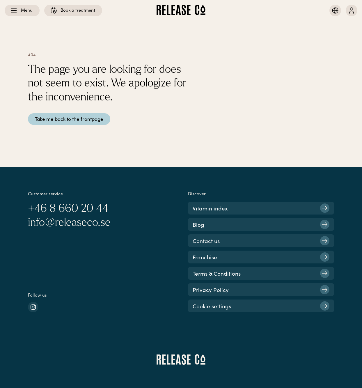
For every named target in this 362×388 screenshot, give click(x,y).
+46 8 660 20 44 (68, 208)
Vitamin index (261, 208)
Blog (261, 224)
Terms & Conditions (261, 273)
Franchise (261, 257)
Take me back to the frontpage (69, 119)
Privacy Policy (261, 289)
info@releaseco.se (69, 222)
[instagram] (33, 307)
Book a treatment (72, 10)
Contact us (261, 240)
